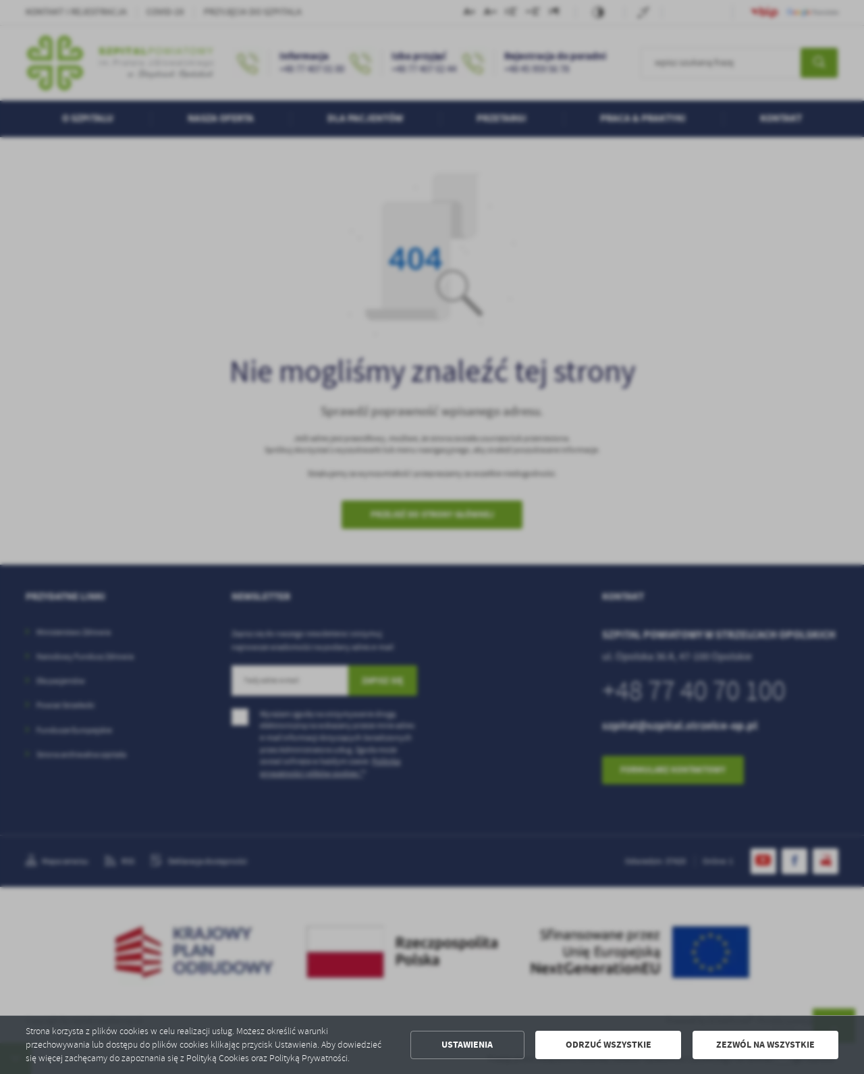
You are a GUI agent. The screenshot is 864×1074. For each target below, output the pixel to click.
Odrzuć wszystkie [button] (608, 1044)
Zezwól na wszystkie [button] (765, 1044)
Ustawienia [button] (467, 1044)
